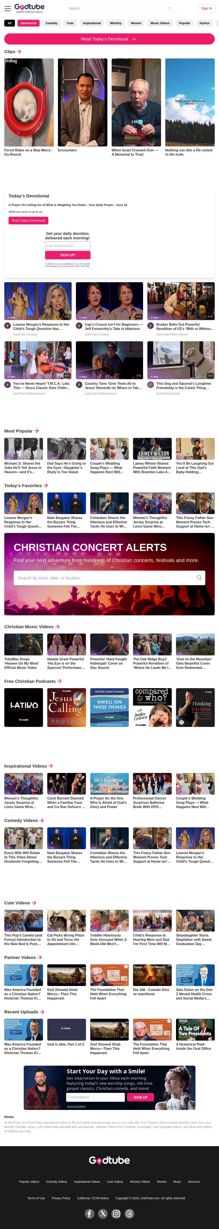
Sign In (206, 8)
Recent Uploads (24, 1011)
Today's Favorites (26, 485)
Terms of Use (36, 1198)
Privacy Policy (61, 1198)
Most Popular (21, 430)
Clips (12, 51)
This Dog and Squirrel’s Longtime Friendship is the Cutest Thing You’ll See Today (183, 386)
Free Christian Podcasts (33, 681)
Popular (184, 23)
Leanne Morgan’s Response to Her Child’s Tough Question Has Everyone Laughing (41, 327)
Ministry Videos (140, 1181)
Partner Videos (23, 957)
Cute (70, 23)
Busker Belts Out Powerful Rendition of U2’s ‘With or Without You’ (184, 327)
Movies (136, 23)
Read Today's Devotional (109, 39)
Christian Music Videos (32, 626)
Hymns (205, 23)
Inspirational (92, 23)
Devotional (28, 23)
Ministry (116, 23)
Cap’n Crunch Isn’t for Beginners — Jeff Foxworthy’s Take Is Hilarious (114, 327)
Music (177, 1181)
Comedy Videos (24, 820)
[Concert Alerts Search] (199, 578)
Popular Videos (29, 1181)
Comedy (51, 23)
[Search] (169, 8)
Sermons (194, 1181)
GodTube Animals (168, 393)
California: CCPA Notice (93, 1198)
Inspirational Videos (28, 766)
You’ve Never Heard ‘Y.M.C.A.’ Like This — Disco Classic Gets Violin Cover (41, 386)
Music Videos (160, 23)
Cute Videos (20, 902)
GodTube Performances (172, 334)
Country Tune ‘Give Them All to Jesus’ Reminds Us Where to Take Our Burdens (112, 386)
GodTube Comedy (25, 334)
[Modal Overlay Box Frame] (68, 250)
